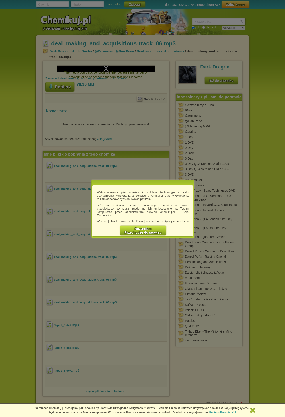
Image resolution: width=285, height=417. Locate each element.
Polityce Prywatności (222, 412)
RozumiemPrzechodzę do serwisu (143, 230)
